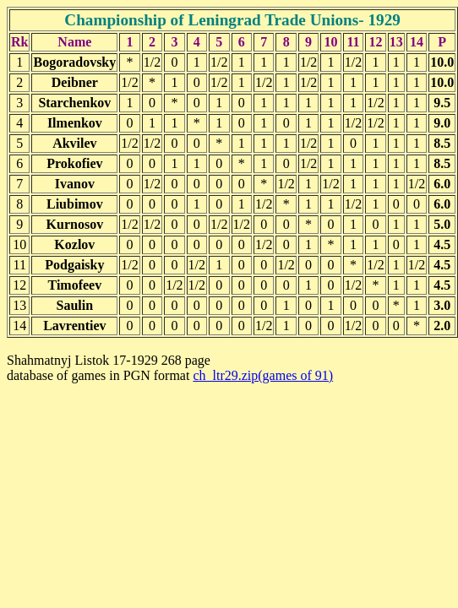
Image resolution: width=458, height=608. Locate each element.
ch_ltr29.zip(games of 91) (263, 375)
